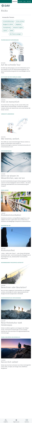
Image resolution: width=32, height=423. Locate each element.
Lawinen (5, 30)
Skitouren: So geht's (18, 27)
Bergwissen (18, 24)
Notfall (11, 30)
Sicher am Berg (20, 21)
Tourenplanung (6, 27)
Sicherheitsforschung (8, 21)
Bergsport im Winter (8, 24)
